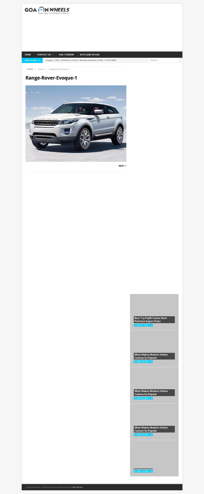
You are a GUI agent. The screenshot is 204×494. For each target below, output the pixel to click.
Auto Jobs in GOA (90, 54)
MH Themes (78, 487)
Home (28, 54)
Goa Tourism (66, 54)
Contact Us (44, 54)
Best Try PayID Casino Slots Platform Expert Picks (151, 319)
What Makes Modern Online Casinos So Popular (151, 356)
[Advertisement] (127, 28)
